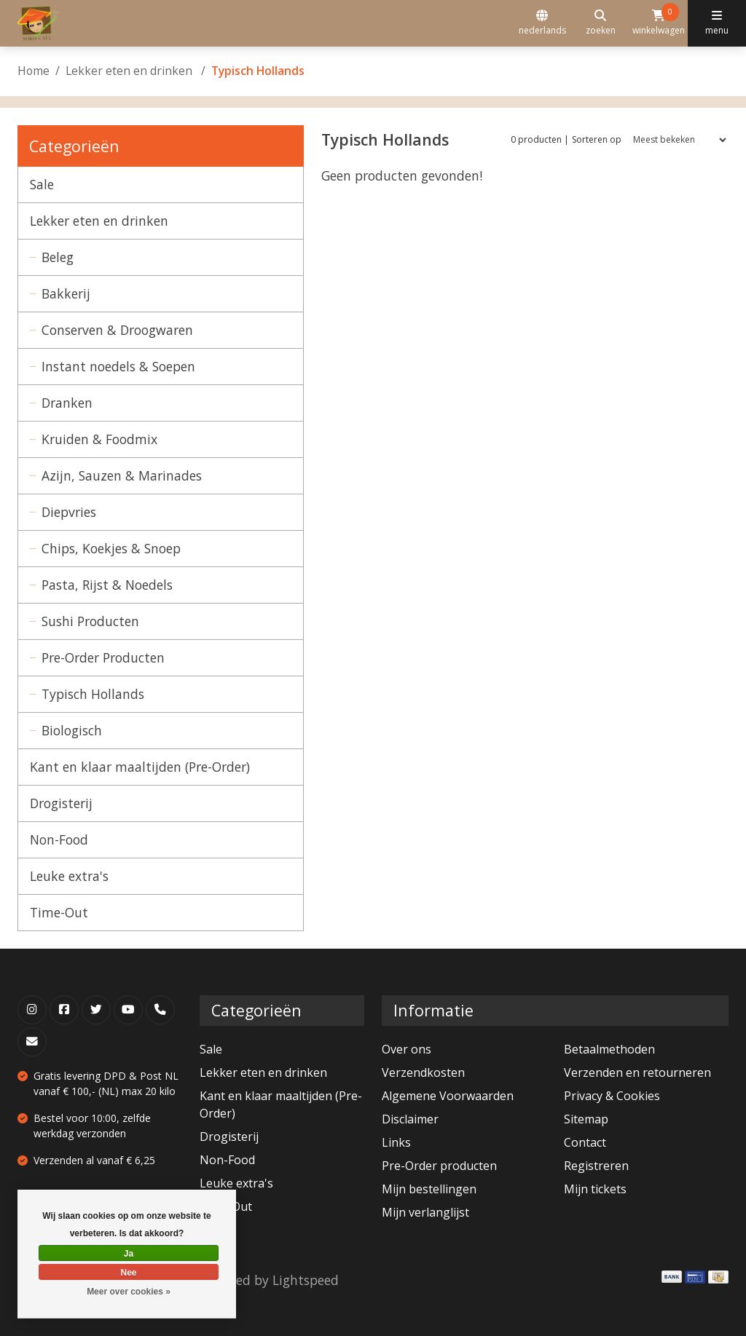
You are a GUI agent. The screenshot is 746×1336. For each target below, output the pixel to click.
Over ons (406, 1049)
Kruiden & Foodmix (99, 439)
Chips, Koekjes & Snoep (111, 548)
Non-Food (59, 839)
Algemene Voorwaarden (448, 1096)
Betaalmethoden (609, 1049)
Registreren (596, 1166)
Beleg (58, 257)
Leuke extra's (69, 876)
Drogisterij (61, 803)
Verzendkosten (423, 1072)
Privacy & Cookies (612, 1096)
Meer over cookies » (128, 1291)
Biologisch (72, 730)
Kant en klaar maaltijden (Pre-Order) (140, 766)
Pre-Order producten (439, 1166)
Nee (128, 1273)
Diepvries (69, 512)
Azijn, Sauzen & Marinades (122, 475)
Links (396, 1142)
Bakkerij (66, 293)
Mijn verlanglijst (425, 1212)
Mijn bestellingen (429, 1189)
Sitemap (586, 1119)
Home (33, 71)
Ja (128, 1254)
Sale (42, 184)
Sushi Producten (90, 621)
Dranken (67, 402)
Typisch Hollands (93, 694)
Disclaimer (410, 1119)
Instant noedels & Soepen (118, 366)
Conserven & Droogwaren (117, 330)
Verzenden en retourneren (637, 1072)
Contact (585, 1142)
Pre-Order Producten (103, 657)
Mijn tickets (595, 1189)
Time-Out (59, 912)
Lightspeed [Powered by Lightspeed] (305, 1280)
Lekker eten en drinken (130, 71)
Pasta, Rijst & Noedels (107, 584)
